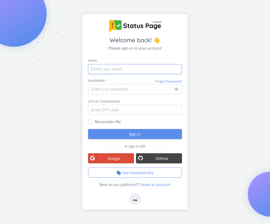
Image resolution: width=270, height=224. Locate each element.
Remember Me (108, 121)
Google (104, 158)
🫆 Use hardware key (135, 172)
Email (92, 61)
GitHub (152, 158)
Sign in (135, 134)
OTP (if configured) (104, 101)
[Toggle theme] (135, 199)
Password (96, 81)
